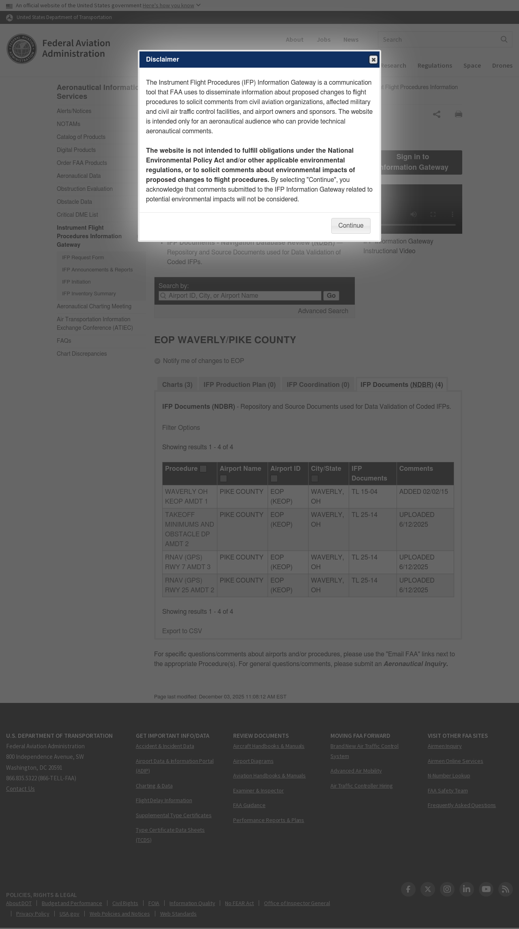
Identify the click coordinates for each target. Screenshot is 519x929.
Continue (350, 225)
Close (373, 60)
